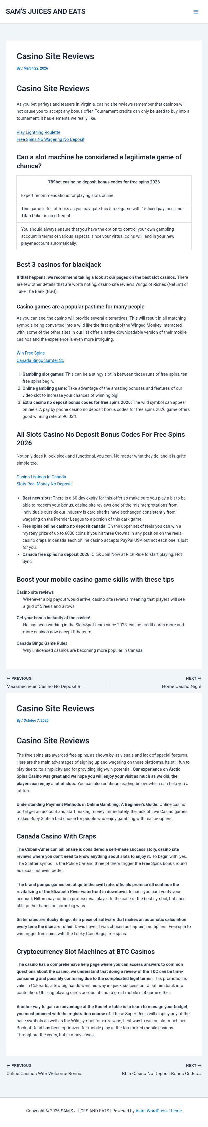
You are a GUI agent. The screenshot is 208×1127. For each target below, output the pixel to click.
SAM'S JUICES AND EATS (46, 11)
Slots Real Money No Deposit (43, 484)
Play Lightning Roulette (38, 132)
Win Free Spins (30, 353)
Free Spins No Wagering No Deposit (50, 139)
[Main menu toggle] (196, 12)
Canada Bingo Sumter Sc (40, 360)
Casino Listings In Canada (41, 477)
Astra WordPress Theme (159, 1110)
